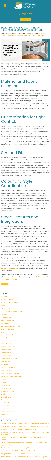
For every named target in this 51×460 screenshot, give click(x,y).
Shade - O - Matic (7, 391)
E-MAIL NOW (25, 20)
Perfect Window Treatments (11, 376)
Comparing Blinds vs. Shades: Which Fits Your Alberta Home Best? (25, 423)
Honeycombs (6, 350)
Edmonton (5, 323)
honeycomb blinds (8, 347)
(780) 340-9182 (26, 14)
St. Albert (4, 297)
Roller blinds (5, 385)
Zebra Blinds (5, 415)
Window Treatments (36, 36)
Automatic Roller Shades (10, 302)
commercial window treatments (13, 311)
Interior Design (6, 356)
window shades (6, 409)
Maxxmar (4, 364)
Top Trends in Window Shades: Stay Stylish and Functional (22, 448)
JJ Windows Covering (9, 268)
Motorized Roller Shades (10, 373)
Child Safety (5, 308)
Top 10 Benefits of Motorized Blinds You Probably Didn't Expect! (24, 457)
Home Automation (8, 335)
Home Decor (5, 338)
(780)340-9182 (11, 280)
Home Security (6, 344)
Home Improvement (8, 341)
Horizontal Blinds (7, 353)
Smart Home (5, 400)
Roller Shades (6, 388)
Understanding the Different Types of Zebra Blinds (19, 451)
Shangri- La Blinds (7, 397)
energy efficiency (7, 329)
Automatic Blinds (7, 299)
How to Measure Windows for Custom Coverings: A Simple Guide (24, 426)
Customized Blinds (7, 320)
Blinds (3, 305)
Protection (5, 382)
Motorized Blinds (7, 370)
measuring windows (8, 367)
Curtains (4, 314)
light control (5, 362)
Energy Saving (6, 332)
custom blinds (6, 317)
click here (14, 277)
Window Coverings (8, 406)
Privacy (4, 379)
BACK (5, 284)
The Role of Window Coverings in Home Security (18, 429)
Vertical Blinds (22, 36)
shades (3, 394)
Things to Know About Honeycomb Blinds (16, 454)
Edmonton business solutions (11, 326)
